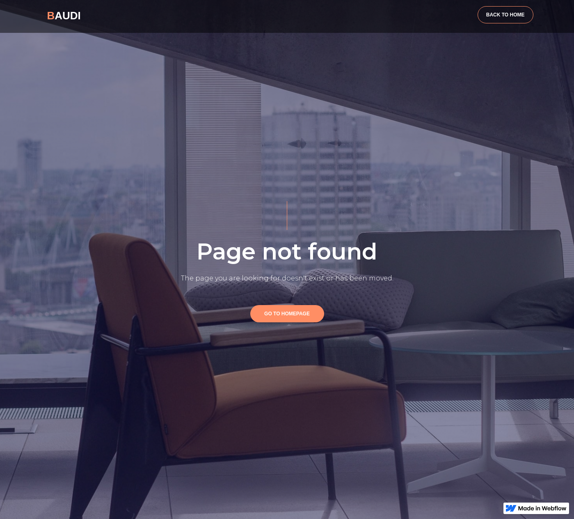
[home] (64, 14)
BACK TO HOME (505, 15)
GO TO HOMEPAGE (287, 314)
